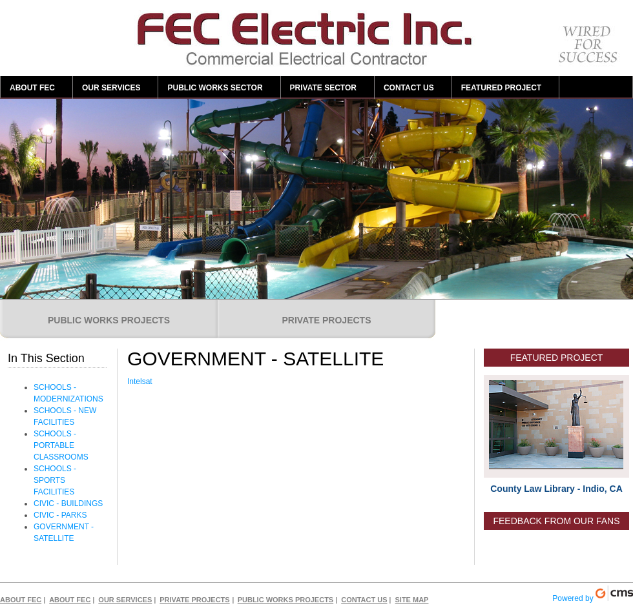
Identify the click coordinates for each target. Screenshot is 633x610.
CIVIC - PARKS (60, 515)
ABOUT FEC (32, 87)
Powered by (592, 594)
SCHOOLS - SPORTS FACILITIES (55, 480)
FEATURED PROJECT (501, 87)
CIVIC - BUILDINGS (68, 503)
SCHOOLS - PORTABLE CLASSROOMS (61, 445)
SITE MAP (411, 600)
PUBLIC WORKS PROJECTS (109, 320)
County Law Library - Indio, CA (556, 488)
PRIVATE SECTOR (323, 87)
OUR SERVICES (111, 87)
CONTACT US (409, 87)
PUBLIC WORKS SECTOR (214, 87)
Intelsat (140, 381)
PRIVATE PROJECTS (326, 320)
